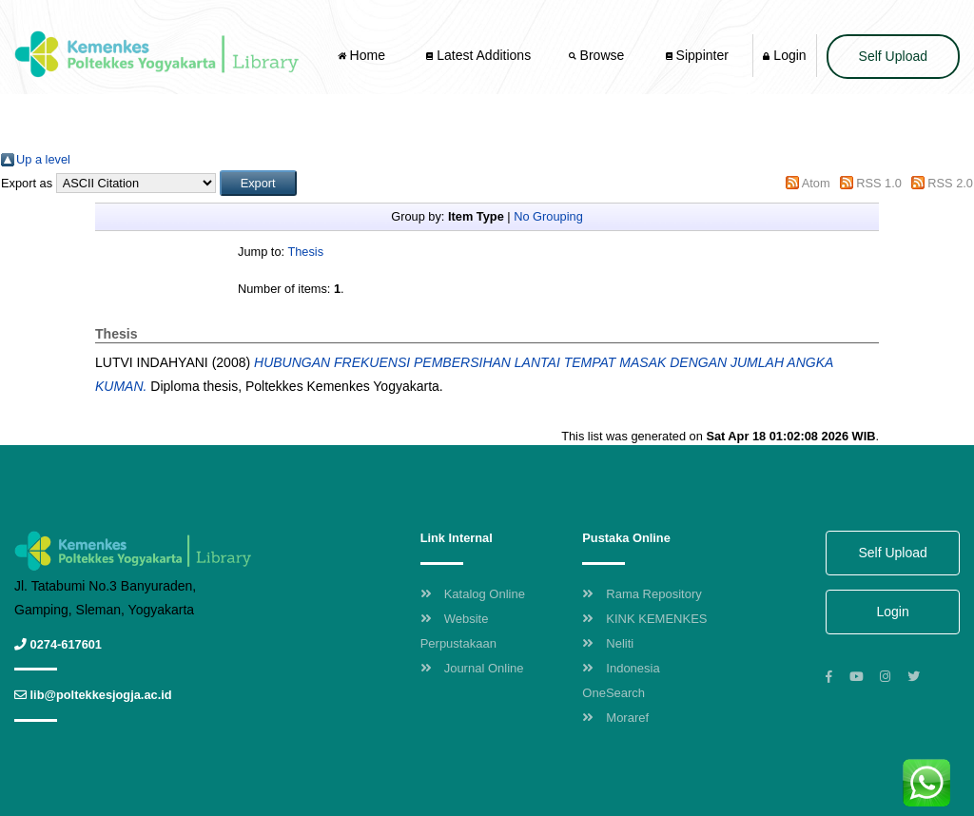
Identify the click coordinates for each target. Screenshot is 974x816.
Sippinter (697, 55)
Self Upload (893, 56)
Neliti (607, 643)
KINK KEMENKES (644, 619)
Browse (598, 55)
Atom (816, 183)
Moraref (615, 717)
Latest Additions (478, 55)
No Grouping (548, 216)
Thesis (305, 251)
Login (784, 55)
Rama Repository (641, 594)
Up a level (43, 159)
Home (363, 55)
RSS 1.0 (879, 183)
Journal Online (472, 668)
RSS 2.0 (950, 183)
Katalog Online (472, 594)
